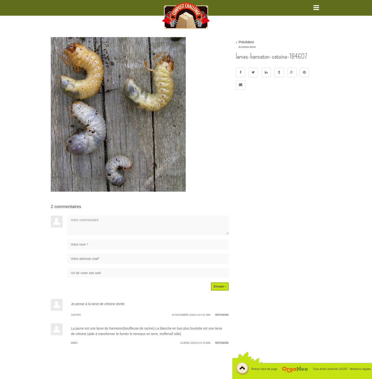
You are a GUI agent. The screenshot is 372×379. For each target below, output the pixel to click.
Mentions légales (360, 369)
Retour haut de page (256, 369)
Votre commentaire (148, 225)
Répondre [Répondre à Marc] (222, 343)
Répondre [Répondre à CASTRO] (222, 315)
